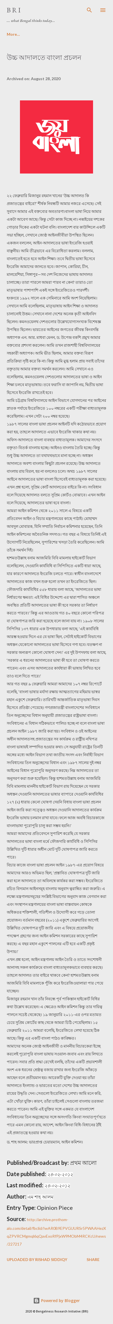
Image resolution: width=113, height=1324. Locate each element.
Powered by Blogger (56, 1300)
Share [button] (93, 1259)
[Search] (89, 10)
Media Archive (45, 34)
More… (80, 34)
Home (12, 34)
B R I (14, 10)
